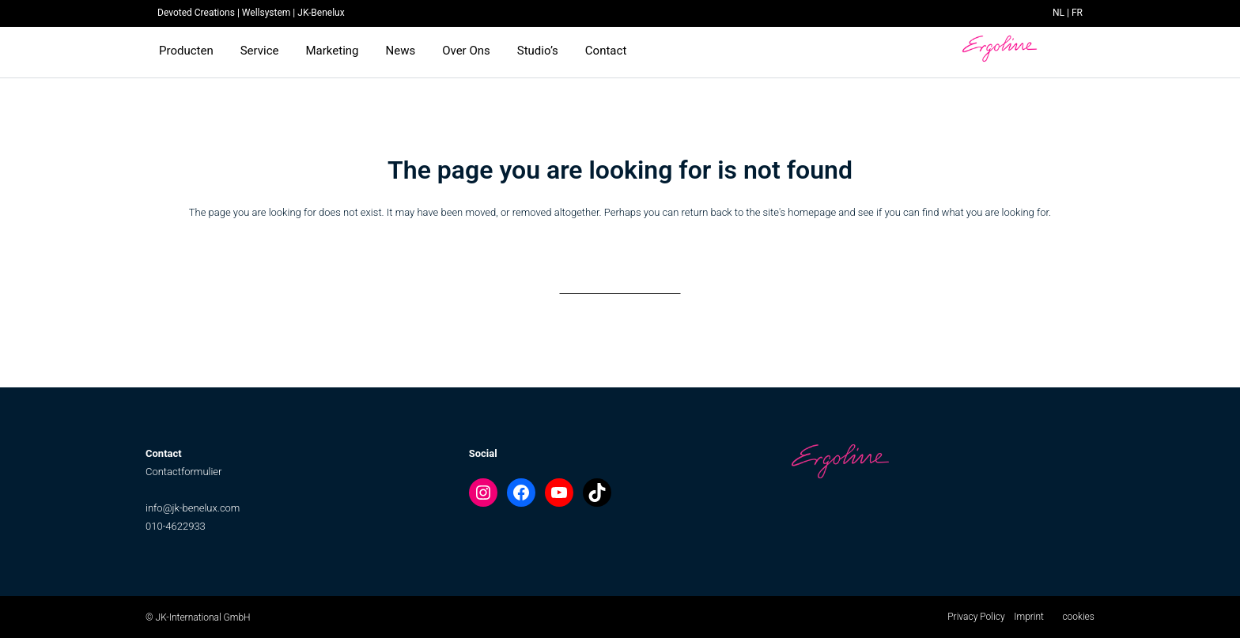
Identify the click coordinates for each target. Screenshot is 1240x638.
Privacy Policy (975, 616)
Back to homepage (620, 278)
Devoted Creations (196, 12)
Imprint (1029, 616)
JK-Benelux (320, 12)
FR (1077, 12)
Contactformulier (183, 472)
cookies (1078, 616)
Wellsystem (266, 12)
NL (1058, 12)
